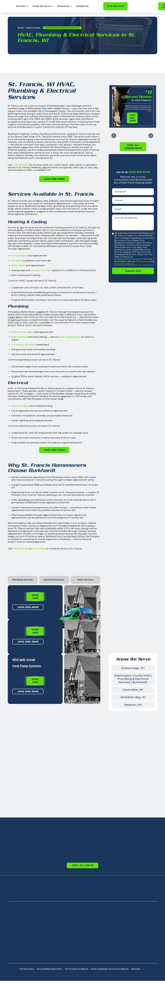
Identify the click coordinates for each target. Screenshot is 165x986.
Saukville (96, 762)
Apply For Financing (131, 809)
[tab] (23, 580)
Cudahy (22, 750)
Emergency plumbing (23, 344)
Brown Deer (25, 746)
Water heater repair (22, 332)
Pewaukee (60, 762)
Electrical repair (20, 406)
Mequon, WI (133, 620)
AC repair (16, 260)
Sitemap (135, 885)
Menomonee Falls (64, 754)
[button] (22, 6)
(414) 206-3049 (115, 6)
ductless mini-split (41, 270)
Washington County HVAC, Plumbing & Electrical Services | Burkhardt (133, 595)
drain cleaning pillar (70, 337)
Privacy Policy (142, 261)
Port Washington (101, 758)
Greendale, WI (133, 605)
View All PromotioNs (133, 147)
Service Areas (33, 28)
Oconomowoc (62, 758)
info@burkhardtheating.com (128, 259)
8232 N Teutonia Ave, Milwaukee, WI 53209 (31, 834)
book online (38, 548)
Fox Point (23, 754)
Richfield (135, 748)
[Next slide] (150, 135)
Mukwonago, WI (133, 583)
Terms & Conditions (124, 263)
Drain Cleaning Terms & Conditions (109, 885)
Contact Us (82, 6)
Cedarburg (97, 746)
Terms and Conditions (76, 885)
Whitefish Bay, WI (133, 613)
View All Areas (82, 781)
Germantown (137, 740)
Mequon (96, 754)
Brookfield (60, 746)
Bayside (22, 742)
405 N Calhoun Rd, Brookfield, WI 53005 (29, 843)
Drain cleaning (19, 337)
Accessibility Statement (49, 885)
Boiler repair (18, 265)
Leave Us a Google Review (55, 676)
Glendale (23, 762)
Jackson (134, 744)
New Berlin (60, 750)
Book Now (35, 596)
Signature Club (34, 810)
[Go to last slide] (113, 135)
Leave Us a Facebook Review (82, 685)
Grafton (95, 750)
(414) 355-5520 (20, 164)
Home (20, 28)
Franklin (22, 758)
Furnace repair (19, 255)
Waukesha (60, 742)
